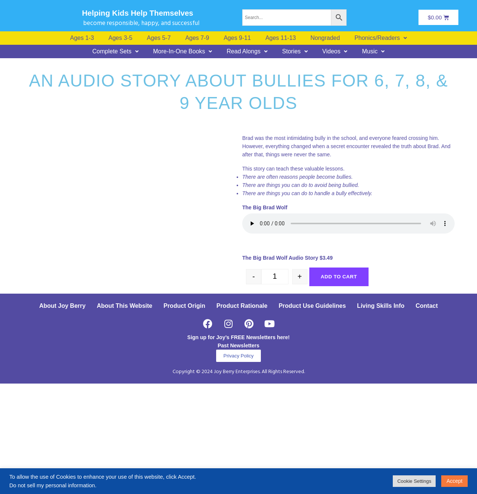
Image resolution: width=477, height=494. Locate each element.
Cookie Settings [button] (414, 481)
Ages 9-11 (237, 38)
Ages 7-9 (197, 38)
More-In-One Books (182, 51)
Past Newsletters (238, 456)
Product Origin (184, 416)
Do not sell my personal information (52, 485)
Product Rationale (242, 416)
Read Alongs (247, 51)
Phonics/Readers (380, 38)
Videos (335, 51)
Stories (295, 51)
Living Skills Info (380, 416)
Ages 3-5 (120, 38)
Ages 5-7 (159, 38)
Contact (427, 416)
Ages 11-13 (280, 38)
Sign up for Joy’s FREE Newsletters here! (238, 448)
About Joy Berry (62, 416)
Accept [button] (454, 481)
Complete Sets (115, 51)
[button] (380, 38)
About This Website (124, 416)
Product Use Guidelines (312, 416)
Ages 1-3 (82, 38)
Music (373, 51)
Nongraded (325, 38)
